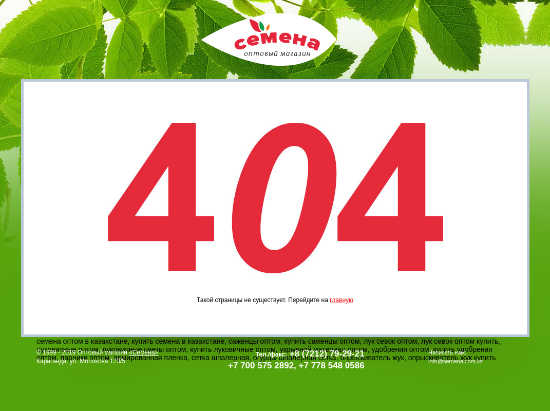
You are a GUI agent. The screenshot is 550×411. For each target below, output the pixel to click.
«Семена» (143, 352)
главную (341, 300)
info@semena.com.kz (455, 361)
